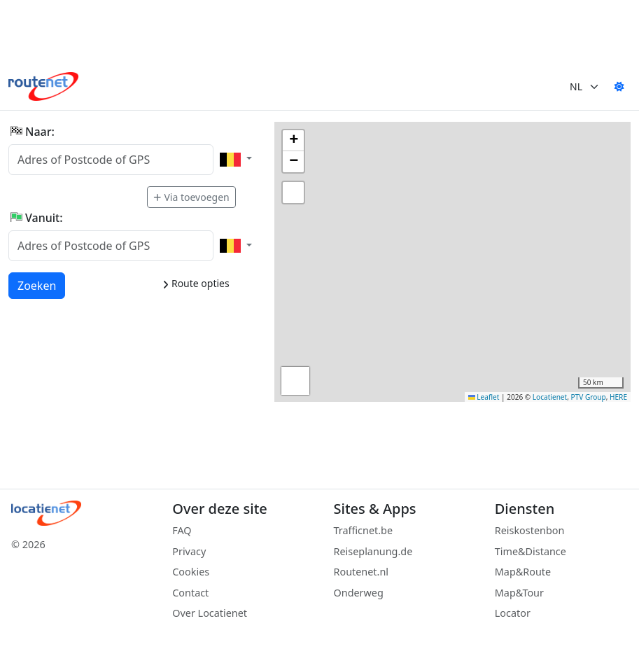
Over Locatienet (209, 613)
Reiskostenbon (530, 530)
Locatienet (550, 397)
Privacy (189, 551)
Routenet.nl (361, 571)
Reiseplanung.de (373, 551)
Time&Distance (530, 551)
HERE (618, 397)
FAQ (181, 530)
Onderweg (359, 592)
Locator (513, 613)
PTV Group (588, 397)
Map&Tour (519, 592)
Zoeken (37, 285)
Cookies (190, 571)
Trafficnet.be (363, 530)
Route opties (195, 283)
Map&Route (523, 571)
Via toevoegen (191, 197)
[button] (293, 140)
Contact (190, 592)
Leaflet (484, 397)
